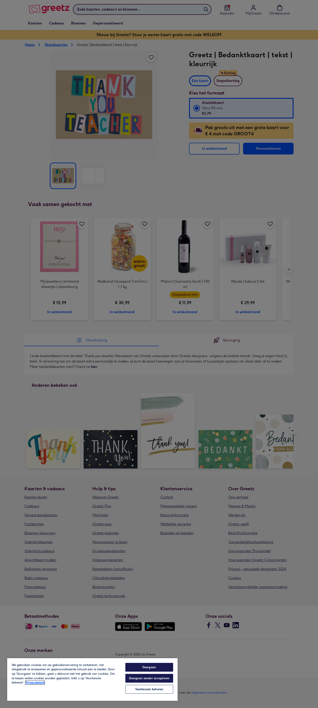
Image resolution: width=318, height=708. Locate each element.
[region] (92, 679)
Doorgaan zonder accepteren (149, 678)
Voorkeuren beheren (149, 689)
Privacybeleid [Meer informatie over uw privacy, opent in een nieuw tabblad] (35, 682)
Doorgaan (149, 667)
